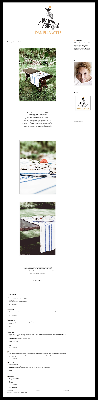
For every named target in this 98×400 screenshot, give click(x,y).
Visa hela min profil (78, 53)
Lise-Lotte (10, 376)
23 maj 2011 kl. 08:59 (13, 372)
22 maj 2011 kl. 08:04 (13, 304)
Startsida (38, 390)
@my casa (10, 297)
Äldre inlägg (66, 390)
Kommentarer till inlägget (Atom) (20, 392)
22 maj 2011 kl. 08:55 (13, 315)
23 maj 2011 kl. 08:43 (13, 358)
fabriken (39, 273)
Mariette (10, 309)
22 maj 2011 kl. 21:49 (13, 347)
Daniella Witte (11, 362)
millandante (10, 320)
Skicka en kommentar (13, 387)
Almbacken (10, 332)
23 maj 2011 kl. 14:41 (13, 384)
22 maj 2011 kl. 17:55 (13, 328)
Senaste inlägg (10, 390)
